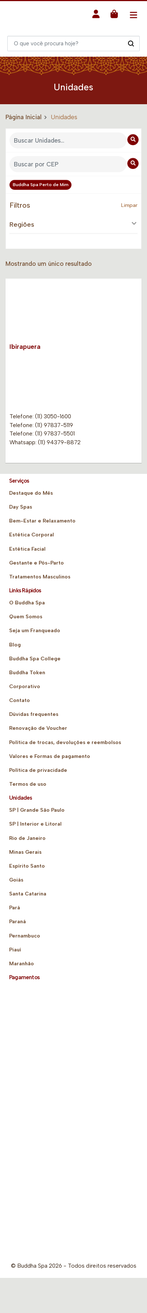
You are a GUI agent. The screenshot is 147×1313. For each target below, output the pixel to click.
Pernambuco (24, 936)
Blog (15, 645)
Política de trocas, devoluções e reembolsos (65, 742)
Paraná (17, 921)
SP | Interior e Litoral (35, 824)
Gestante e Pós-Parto (36, 563)
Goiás (16, 880)
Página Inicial (23, 117)
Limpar (129, 205)
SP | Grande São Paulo (37, 810)
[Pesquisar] (131, 43)
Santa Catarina (27, 894)
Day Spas (20, 507)
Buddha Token (27, 672)
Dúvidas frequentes (33, 714)
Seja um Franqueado (34, 630)
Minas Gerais (25, 852)
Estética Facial (27, 549)
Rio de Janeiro (27, 838)
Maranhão (21, 964)
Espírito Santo (27, 866)
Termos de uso (27, 784)
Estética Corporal (31, 535)
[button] (96, 16)
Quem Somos (25, 617)
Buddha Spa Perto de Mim (41, 184)
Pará (14, 908)
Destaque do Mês (31, 493)
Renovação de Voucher (38, 728)
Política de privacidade (38, 770)
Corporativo (24, 686)
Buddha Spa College (35, 659)
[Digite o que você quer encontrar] (73, 43)
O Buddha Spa (27, 603)
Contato (19, 700)
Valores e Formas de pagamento (49, 756)
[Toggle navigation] (133, 14)
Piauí (15, 950)
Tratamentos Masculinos (39, 577)
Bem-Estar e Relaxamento (42, 521)
